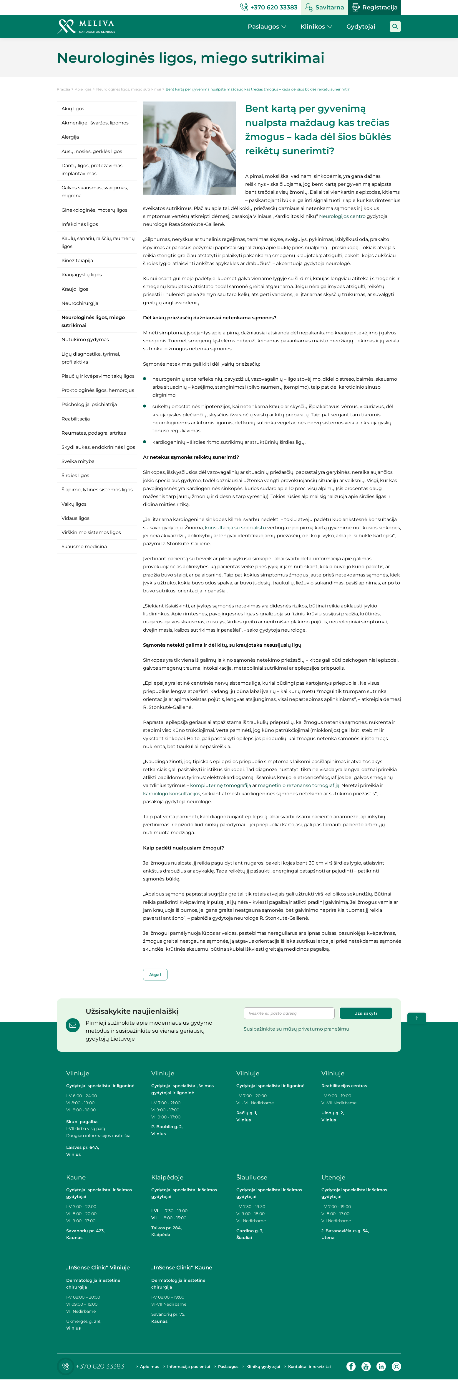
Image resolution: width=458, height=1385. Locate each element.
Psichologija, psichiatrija (89, 404)
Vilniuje (77, 1073)
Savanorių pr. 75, (168, 1314)
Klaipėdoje (167, 1177)
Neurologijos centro (342, 216)
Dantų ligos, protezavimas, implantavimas (92, 169)
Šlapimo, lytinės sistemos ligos (97, 489)
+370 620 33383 (92, 1369)
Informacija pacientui (178, 1368)
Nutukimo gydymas (85, 339)
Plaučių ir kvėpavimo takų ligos (98, 376)
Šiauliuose (251, 1177)
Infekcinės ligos (80, 224)
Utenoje (333, 1177)
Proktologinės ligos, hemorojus (98, 390)
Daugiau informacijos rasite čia (98, 1135)
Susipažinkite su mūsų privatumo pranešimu (296, 1029)
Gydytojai (360, 26)
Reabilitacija (76, 419)
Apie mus (144, 1368)
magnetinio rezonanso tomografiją (298, 785)
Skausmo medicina (84, 546)
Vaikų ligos (74, 504)
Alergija (70, 137)
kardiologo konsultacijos (171, 793)
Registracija (375, 7)
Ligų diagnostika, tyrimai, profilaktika (91, 358)
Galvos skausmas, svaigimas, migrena (95, 191)
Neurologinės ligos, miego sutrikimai (128, 89)
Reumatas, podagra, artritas (94, 433)
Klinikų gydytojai (255, 1368)
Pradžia (63, 89)
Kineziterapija (77, 260)
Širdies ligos (75, 475)
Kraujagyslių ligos (82, 274)
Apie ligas (83, 89)
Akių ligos (73, 108)
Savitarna (324, 7)
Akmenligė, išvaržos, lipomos (95, 123)
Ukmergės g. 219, (83, 1321)
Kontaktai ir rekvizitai (299, 1368)
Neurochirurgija (80, 303)
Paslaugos (228, 1369)
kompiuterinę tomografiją (220, 785)
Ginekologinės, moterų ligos (94, 210)
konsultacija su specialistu (235, 527)
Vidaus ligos (75, 518)
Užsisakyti (365, 1013)
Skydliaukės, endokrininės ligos (98, 447)
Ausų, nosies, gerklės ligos (92, 151)
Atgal (155, 974)
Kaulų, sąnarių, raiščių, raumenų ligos (98, 242)
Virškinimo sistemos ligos (91, 532)
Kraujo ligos (75, 289)
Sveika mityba (78, 461)
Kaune (76, 1177)
